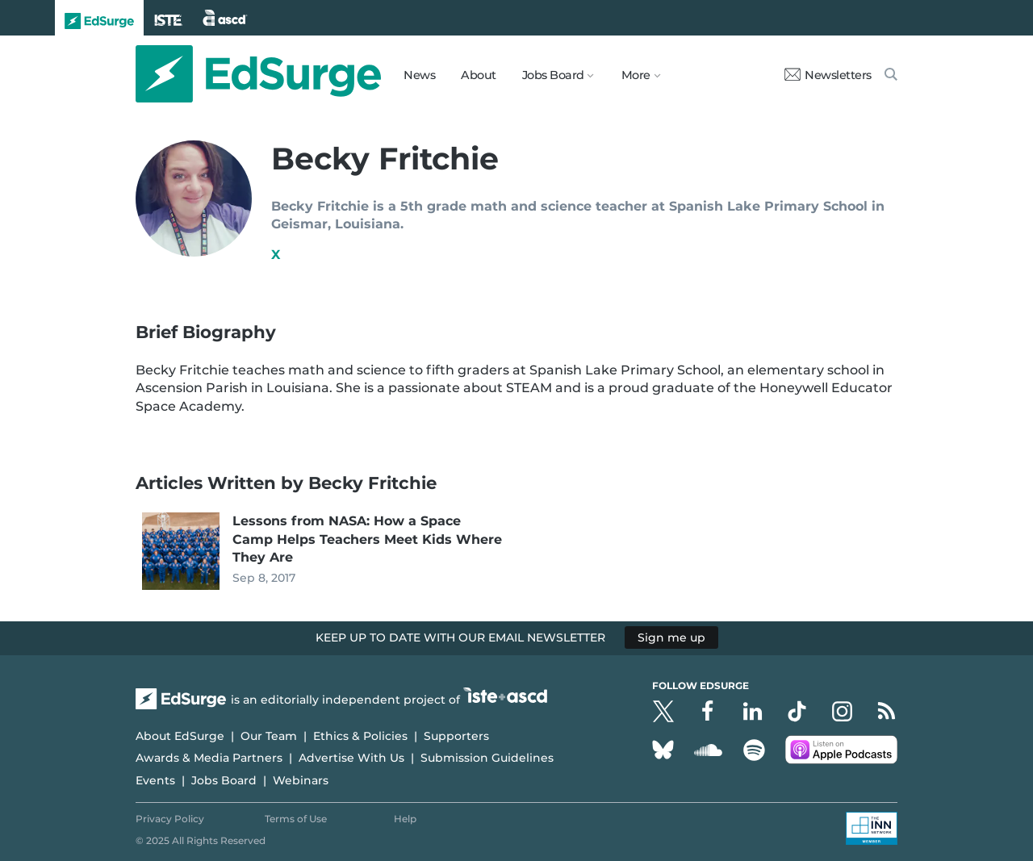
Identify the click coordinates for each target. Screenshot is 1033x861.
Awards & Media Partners (209, 757)
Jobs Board (224, 780)
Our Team (268, 736)
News (419, 75)
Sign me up (671, 637)
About (478, 75)
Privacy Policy (170, 819)
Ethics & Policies (360, 736)
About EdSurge (180, 736)
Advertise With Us (351, 757)
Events (155, 780)
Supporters (456, 736)
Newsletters (828, 75)
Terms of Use (296, 819)
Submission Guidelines (487, 757)
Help (405, 819)
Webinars (300, 780)
